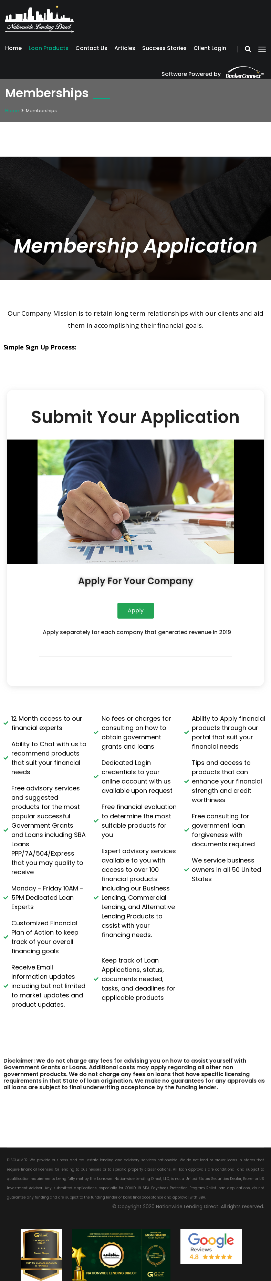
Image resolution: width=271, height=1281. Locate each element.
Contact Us (91, 48)
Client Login (210, 48)
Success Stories (164, 48)
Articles (124, 48)
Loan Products (49, 48)
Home (13, 48)
